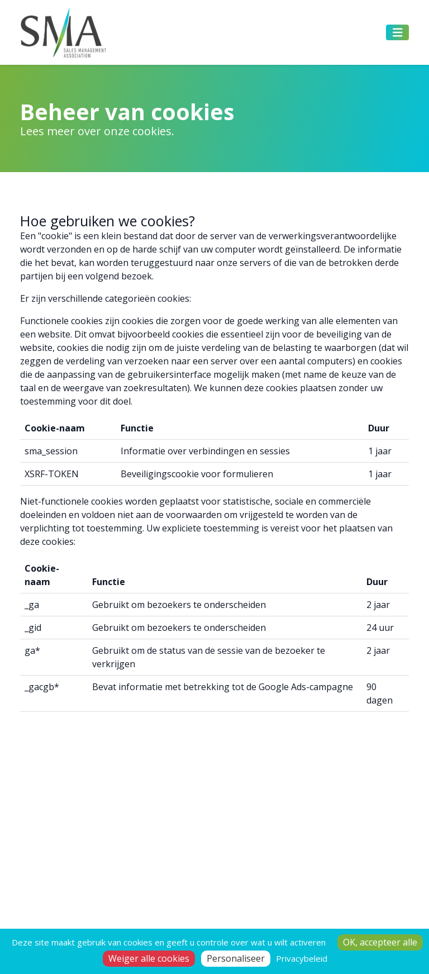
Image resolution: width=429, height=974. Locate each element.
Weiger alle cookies (148, 958)
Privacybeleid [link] (301, 958)
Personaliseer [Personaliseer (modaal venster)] (236, 958)
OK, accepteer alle (380, 942)
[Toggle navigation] (397, 33)
